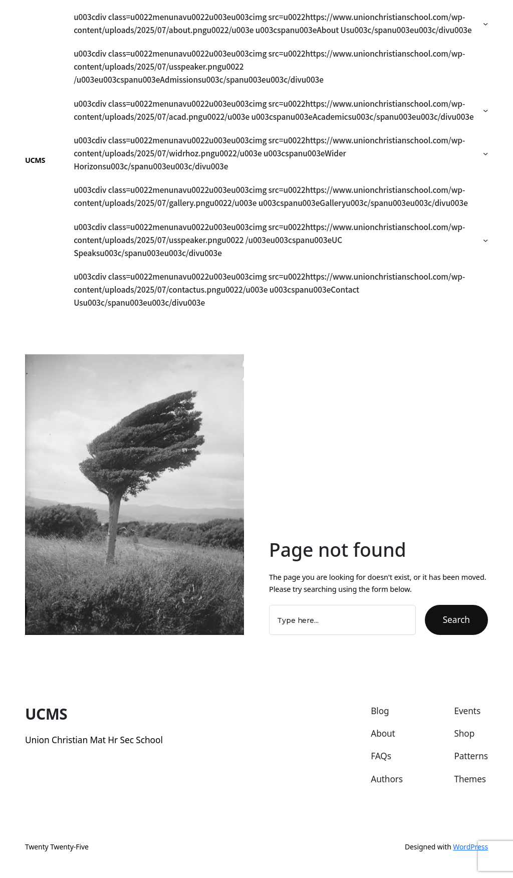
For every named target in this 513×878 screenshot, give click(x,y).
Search (456, 619)
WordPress (470, 846)
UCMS (35, 160)
